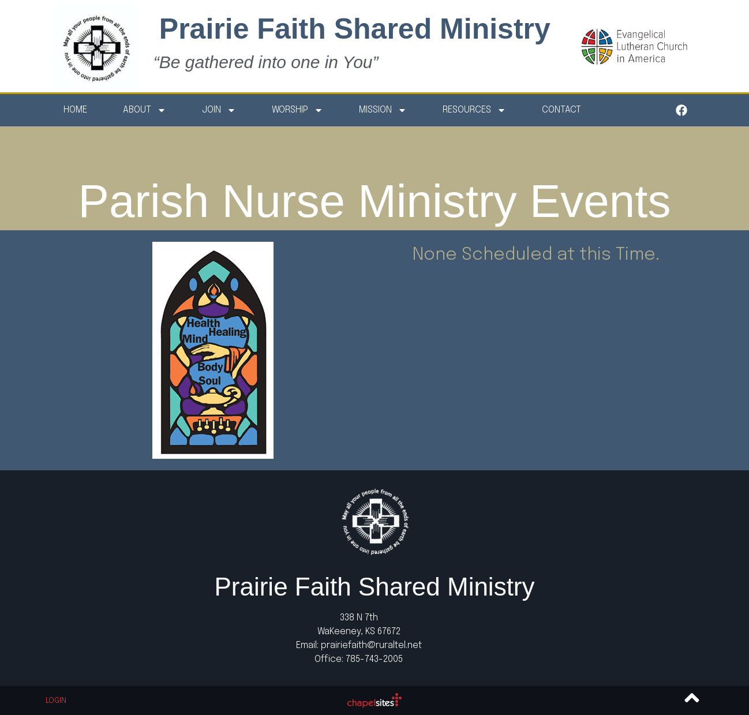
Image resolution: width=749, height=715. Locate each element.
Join (219, 110)
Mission (383, 110)
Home (75, 110)
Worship (297, 110)
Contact (561, 110)
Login (56, 701)
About (144, 110)
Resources (474, 110)
